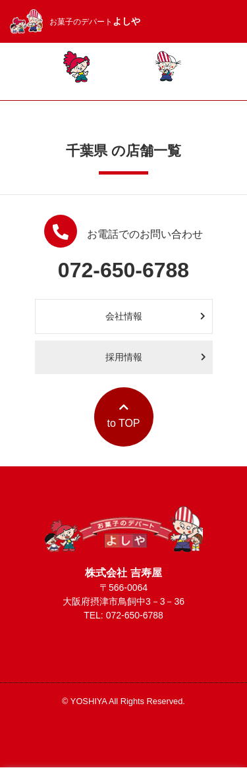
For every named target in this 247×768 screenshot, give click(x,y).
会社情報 (155, 316)
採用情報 (155, 357)
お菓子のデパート (75, 21)
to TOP (123, 415)
